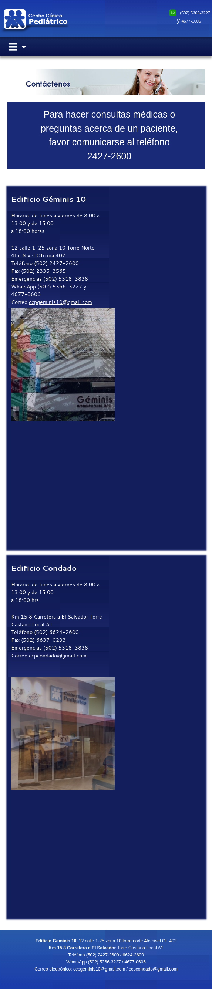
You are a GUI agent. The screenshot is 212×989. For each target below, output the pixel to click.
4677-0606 (191, 21)
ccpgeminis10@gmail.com (60, 301)
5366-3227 (67, 286)
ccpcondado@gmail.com (58, 655)
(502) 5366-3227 (195, 13)
